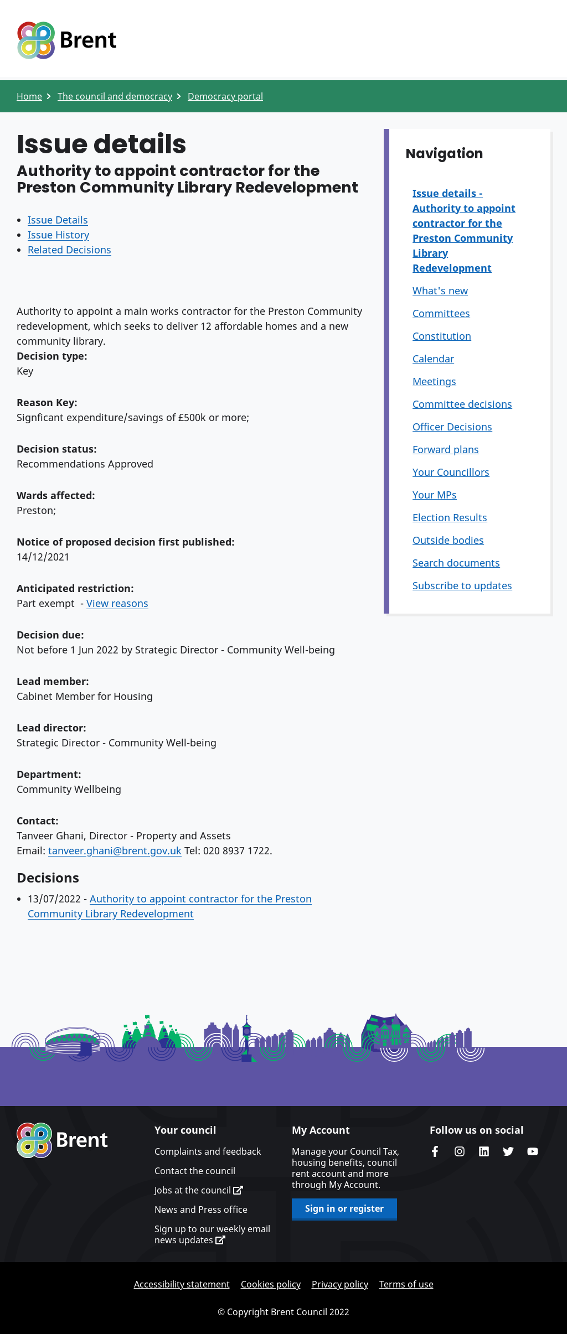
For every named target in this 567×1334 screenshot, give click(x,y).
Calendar (433, 358)
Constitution (442, 335)
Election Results (450, 517)
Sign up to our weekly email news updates (212, 1234)
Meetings (434, 381)
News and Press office (201, 1209)
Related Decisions (69, 249)
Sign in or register (344, 1208)
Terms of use (406, 1284)
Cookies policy (271, 1284)
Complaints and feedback (207, 1151)
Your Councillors (451, 472)
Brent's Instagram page (459, 1151)
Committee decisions (462, 404)
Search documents (456, 562)
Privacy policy (340, 1284)
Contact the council (194, 1170)
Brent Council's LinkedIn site (483, 1151)
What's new (440, 290)
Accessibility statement (182, 1284)
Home (29, 96)
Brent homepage (62, 1140)
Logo (66, 40)
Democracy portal (225, 96)
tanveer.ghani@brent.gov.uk (115, 850)
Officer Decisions (452, 426)
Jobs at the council (198, 1190)
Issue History (58, 234)
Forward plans (446, 449)
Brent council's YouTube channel (532, 1151)
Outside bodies (448, 540)
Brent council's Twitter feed (508, 1151)
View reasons (117, 603)
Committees (441, 313)
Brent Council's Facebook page (435, 1151)
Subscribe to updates (462, 585)
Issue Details (58, 219)
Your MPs (435, 494)
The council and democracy (115, 96)
